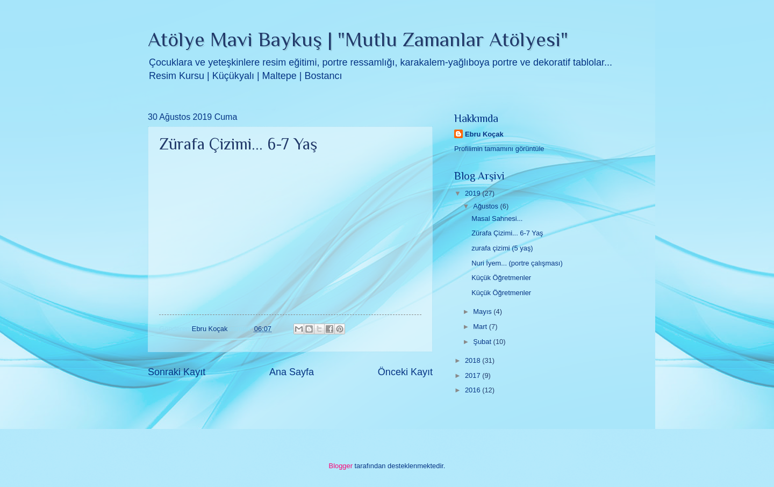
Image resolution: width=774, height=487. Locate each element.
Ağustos (486, 206)
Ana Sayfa (291, 372)
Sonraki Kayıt (176, 372)
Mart (481, 327)
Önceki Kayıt (405, 372)
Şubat (483, 342)
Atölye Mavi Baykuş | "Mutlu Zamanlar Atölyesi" (358, 39)
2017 (473, 375)
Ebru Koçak (484, 134)
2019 (473, 193)
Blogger (341, 466)
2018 (473, 360)
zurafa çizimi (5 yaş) (502, 248)
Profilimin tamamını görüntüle (499, 149)
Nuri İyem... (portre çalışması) (517, 263)
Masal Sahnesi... (496, 218)
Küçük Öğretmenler (501, 278)
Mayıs (483, 311)
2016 (473, 390)
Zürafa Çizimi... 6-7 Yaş (507, 233)
